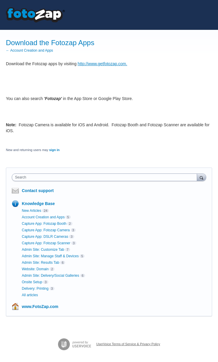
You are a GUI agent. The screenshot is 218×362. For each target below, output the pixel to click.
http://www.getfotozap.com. (102, 63)
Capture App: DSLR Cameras (45, 237)
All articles (30, 295)
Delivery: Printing (35, 288)
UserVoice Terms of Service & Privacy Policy (128, 344)
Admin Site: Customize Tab (43, 250)
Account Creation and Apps (43, 217)
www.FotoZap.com (40, 306)
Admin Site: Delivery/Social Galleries (50, 275)
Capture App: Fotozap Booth (44, 224)
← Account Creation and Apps (29, 50)
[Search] (201, 177)
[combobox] (106, 177)
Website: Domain (35, 269)
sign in (54, 150)
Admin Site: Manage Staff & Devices (50, 256)
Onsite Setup (32, 282)
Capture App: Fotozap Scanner (46, 243)
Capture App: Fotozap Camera (46, 230)
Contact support (38, 190)
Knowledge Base (38, 203)
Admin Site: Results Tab (40, 263)
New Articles (31, 211)
